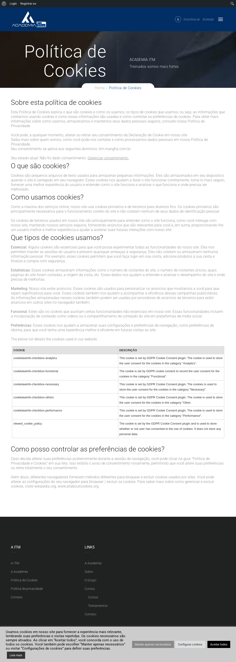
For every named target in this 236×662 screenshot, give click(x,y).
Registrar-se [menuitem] (28, 3)
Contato (17, 597)
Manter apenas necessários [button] (153, 644)
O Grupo (90, 580)
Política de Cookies (24, 580)
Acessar (208, 21)
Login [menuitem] (13, 3)
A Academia (19, 572)
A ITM (15, 563)
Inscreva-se (191, 21)
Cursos (90, 589)
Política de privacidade (27, 589)
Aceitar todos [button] (218, 644)
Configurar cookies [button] (190, 644)
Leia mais (16, 655)
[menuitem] (4, 3)
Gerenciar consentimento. (108, 158)
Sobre (89, 572)
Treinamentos (98, 606)
